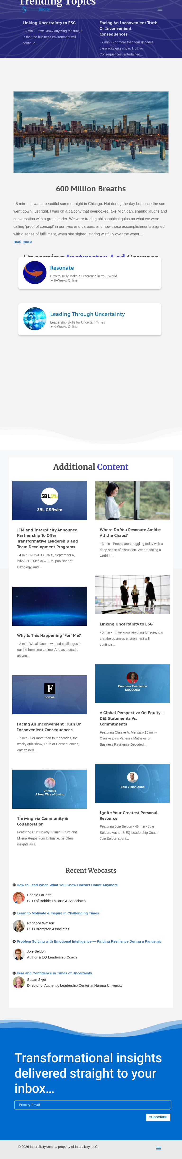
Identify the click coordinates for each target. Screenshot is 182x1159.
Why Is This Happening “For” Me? (49, 635)
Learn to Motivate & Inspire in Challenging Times (58, 913)
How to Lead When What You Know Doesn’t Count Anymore (67, 885)
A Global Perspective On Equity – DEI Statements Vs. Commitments (132, 718)
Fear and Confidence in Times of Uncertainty (54, 973)
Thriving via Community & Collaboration (42, 821)
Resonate (62, 268)
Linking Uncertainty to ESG (49, 22)
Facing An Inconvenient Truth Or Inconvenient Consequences (129, 28)
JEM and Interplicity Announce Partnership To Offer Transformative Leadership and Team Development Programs (47, 538)
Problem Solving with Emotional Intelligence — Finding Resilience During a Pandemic (89, 941)
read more (23, 235)
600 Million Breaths (91, 182)
